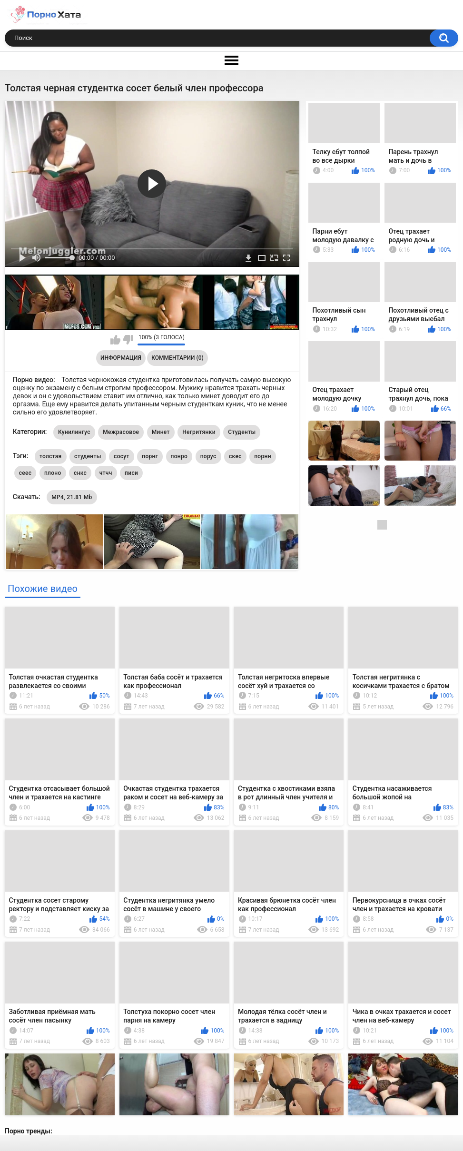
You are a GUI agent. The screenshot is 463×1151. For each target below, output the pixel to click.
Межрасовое (121, 432)
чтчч (105, 473)
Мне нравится (115, 339)
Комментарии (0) (177, 357)
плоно (52, 473)
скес (235, 456)
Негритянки (199, 432)
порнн (262, 456)
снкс (80, 473)
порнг (150, 456)
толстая (50, 456)
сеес (25, 473)
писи (131, 473)
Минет (161, 432)
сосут (121, 456)
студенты (87, 456)
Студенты (242, 432)
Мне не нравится (128, 339)
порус (208, 456)
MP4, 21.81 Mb (71, 497)
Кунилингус (74, 432)
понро (179, 456)
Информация (120, 357)
